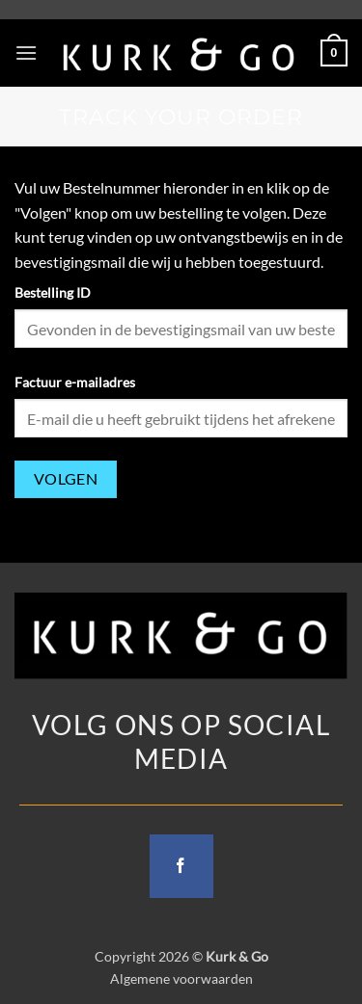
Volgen (66, 479)
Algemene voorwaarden (181, 978)
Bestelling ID (52, 292)
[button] (26, 52)
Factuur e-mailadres (74, 382)
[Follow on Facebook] (181, 866)
